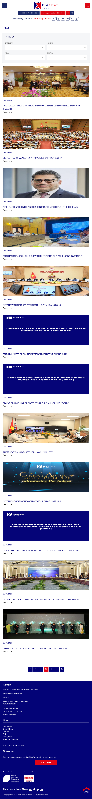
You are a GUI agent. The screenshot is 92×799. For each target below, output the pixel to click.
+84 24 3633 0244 (9, 704)
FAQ (4, 734)
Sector (50, 53)
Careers (6, 731)
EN (67, 13)
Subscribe (46, 763)
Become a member (28, 13)
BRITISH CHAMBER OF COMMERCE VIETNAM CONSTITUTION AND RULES (35, 354)
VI (72, 13)
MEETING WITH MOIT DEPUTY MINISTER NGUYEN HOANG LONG (32, 305)
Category (9, 43)
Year (6, 53)
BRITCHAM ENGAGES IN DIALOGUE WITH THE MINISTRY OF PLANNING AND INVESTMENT (42, 256)
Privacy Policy (7, 737)
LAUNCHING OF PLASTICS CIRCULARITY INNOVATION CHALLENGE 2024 (35, 648)
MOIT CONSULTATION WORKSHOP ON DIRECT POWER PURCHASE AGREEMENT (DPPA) (41, 550)
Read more (7, 112)
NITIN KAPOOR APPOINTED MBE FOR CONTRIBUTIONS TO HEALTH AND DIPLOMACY (40, 207)
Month (50, 43)
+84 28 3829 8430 (9, 714)
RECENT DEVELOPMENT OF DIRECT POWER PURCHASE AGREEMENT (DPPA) (36, 403)
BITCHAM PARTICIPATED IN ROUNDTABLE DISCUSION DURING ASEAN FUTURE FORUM (41, 599)
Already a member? (52, 13)
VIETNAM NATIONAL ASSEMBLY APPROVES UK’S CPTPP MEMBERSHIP (32, 158)
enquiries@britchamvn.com (12, 693)
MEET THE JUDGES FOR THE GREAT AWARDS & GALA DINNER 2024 (32, 501)
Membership (7, 726)
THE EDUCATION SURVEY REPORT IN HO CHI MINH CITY (28, 452)
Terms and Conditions (10, 739)
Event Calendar (8, 729)
